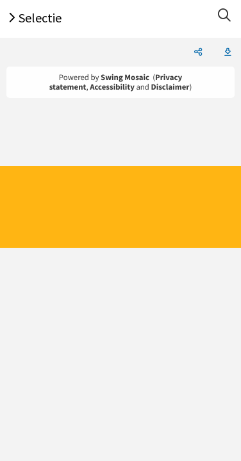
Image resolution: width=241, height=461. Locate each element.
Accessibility (112, 87)
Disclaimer (170, 87)
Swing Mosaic (125, 77)
